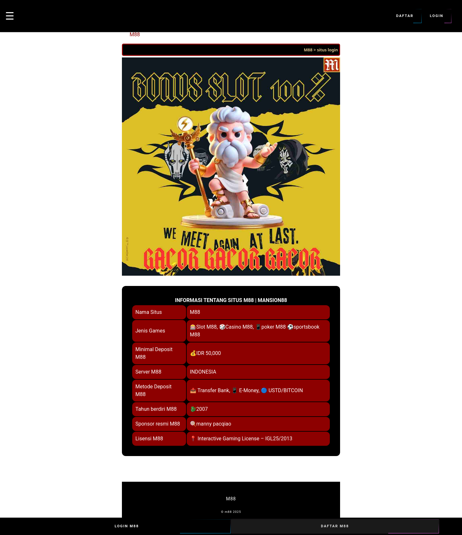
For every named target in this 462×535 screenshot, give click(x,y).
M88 (135, 34)
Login (436, 16)
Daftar (405, 16)
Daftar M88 (335, 526)
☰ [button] (9, 16)
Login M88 (127, 526)
